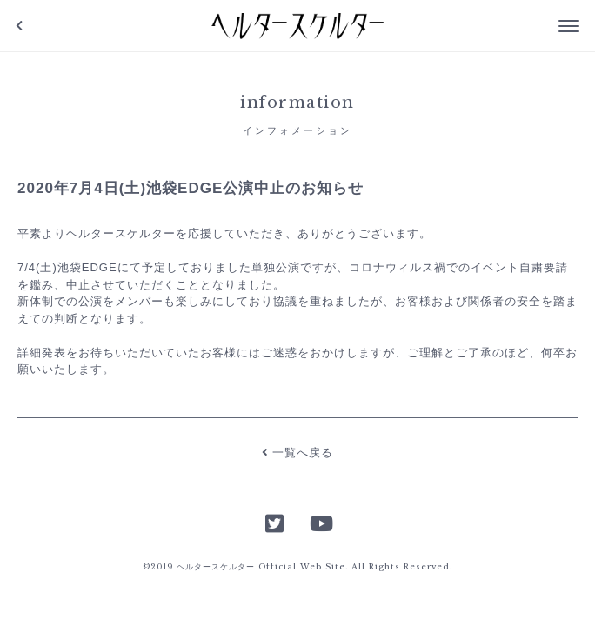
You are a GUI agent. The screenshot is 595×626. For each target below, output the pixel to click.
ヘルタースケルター (297, 26)
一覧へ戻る (298, 452)
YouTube (320, 521)
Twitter (274, 521)
